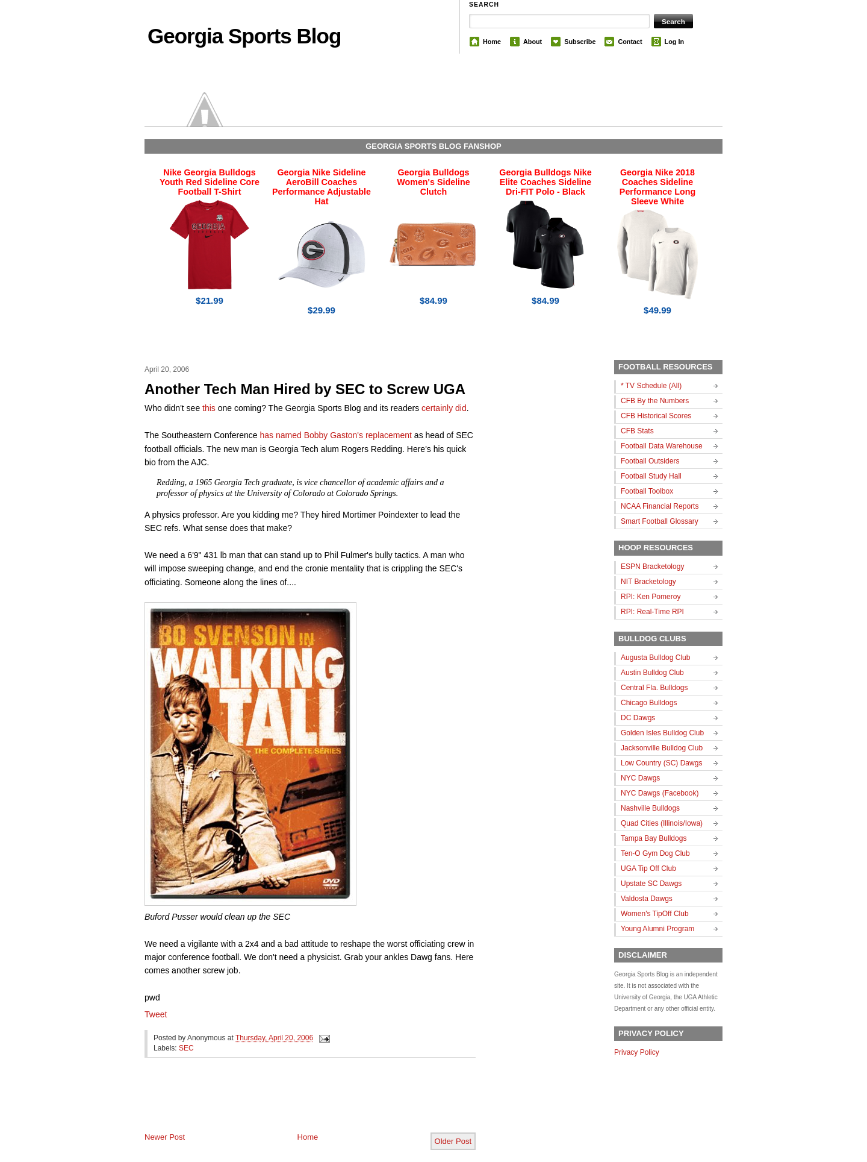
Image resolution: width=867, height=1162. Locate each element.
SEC (186, 1048)
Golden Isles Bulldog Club (662, 733)
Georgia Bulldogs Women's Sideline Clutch (433, 182)
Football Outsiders (650, 461)
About (532, 41)
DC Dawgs (638, 718)
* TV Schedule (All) (651, 386)
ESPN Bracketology (652, 566)
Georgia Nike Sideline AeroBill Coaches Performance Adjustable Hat (321, 187)
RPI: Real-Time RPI (652, 612)
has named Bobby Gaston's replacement (335, 435)
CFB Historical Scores (656, 416)
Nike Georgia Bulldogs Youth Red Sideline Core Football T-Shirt (209, 182)
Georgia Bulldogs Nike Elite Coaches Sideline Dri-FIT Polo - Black (545, 182)
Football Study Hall (651, 476)
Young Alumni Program (657, 929)
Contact (630, 41)
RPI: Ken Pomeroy (650, 596)
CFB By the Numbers (655, 401)
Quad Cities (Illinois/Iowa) (662, 823)
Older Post (453, 1141)
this (209, 408)
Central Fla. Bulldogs (654, 687)
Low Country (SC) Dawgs (661, 763)
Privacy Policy (636, 1052)
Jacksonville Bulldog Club (662, 748)
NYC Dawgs (640, 778)
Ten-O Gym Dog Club (655, 853)
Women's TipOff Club (655, 913)
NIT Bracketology (648, 581)
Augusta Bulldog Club (655, 657)
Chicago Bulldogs (649, 703)
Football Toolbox (647, 491)
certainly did (444, 408)
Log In (674, 41)
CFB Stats (637, 431)
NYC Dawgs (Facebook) (659, 793)
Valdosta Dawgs (647, 898)
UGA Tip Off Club (648, 868)
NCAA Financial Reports (659, 506)
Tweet (155, 1014)
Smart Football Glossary (659, 521)
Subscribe (579, 41)
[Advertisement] (285, 1105)
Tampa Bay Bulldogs (653, 838)
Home (492, 41)
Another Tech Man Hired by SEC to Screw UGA (304, 389)
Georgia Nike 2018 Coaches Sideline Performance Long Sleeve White (657, 187)
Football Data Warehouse (662, 446)
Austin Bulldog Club (652, 672)
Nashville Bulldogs (650, 808)
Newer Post (164, 1137)
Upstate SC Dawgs (651, 883)
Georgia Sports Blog (244, 36)
